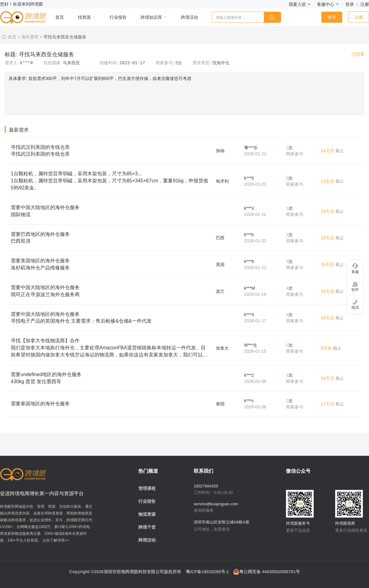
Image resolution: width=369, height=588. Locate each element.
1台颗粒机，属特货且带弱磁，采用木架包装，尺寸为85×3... (110, 181)
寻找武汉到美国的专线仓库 (110, 151)
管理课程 (147, 488)
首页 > (10, 36)
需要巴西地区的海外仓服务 (110, 238)
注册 (364, 4)
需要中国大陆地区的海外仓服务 (110, 211)
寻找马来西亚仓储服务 (64, 36)
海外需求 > (31, 36)
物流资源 (147, 514)
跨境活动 (147, 540)
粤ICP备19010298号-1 (207, 571)
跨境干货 (147, 527)
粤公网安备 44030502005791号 (266, 572)
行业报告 (147, 501)
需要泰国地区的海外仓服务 (40, 403)
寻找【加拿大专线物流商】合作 (110, 348)
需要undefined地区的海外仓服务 (110, 378)
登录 (349, 4)
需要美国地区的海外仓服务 (110, 265)
